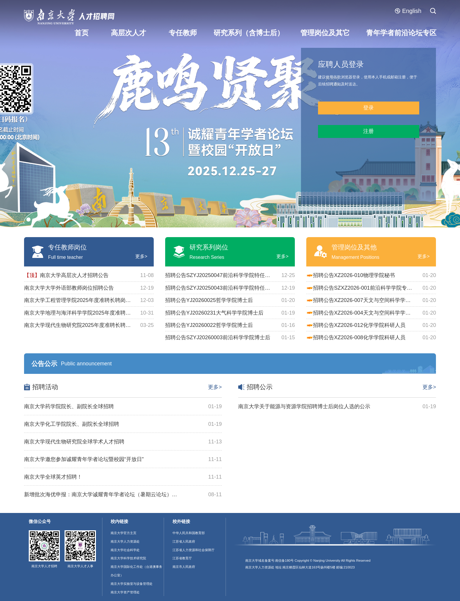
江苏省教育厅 (182, 558)
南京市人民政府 (183, 566)
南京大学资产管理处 (125, 592)
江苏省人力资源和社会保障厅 (193, 550)
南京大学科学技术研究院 (128, 558)
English (408, 11)
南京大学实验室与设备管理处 (132, 583)
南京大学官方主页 (123, 533)
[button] (28, 219)
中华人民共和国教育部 (188, 533)
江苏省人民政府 (183, 541)
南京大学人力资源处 (125, 541)
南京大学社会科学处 (125, 550)
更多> (141, 256)
